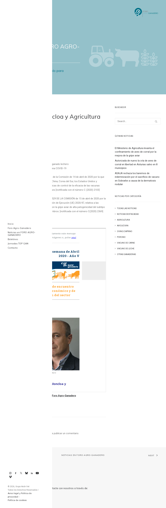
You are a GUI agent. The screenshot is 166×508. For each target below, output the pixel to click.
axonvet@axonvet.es (25, 499)
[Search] (138, 121)
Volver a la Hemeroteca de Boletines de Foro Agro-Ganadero (40, 395)
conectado (42, 433)
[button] (156, 121)
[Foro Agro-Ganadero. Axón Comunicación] (146, 12)
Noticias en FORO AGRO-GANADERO (83, 455)
